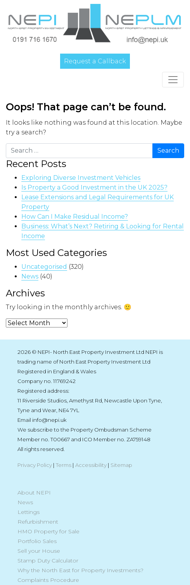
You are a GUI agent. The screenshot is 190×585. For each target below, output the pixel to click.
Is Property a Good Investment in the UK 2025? (94, 187)
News (29, 276)
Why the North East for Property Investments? (80, 570)
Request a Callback (95, 61)
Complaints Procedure (48, 579)
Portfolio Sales (37, 541)
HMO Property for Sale (48, 531)
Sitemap (121, 465)
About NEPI (34, 492)
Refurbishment (37, 521)
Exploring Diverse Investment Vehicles (80, 177)
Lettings (28, 511)
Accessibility (91, 465)
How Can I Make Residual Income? (74, 216)
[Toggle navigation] (173, 79)
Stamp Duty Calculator (47, 560)
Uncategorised (44, 266)
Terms (63, 465)
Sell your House (38, 550)
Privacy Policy (34, 465)
